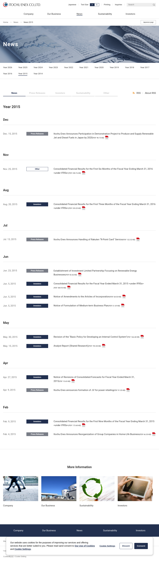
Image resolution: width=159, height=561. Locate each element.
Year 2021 (83, 67)
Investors (60, 93)
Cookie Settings (22, 549)
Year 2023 (53, 67)
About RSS (150, 93)
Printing (107, 5)
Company (18, 530)
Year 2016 (7, 73)
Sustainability (83, 93)
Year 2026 (7, 67)
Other (106, 93)
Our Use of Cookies (85, 546)
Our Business (49, 530)
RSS (138, 93)
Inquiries (118, 5)
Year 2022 (68, 67)
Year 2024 (38, 67)
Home (5, 22)
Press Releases (37, 93)
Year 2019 (114, 67)
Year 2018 (129, 67)
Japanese (72, 5)
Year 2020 (99, 67)
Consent (141, 546)
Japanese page (148, 22)
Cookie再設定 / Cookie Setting (14, 556)
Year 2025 (22, 67)
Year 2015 (22, 73)
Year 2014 (38, 73)
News (16, 22)
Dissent (126, 546)
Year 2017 (144, 67)
